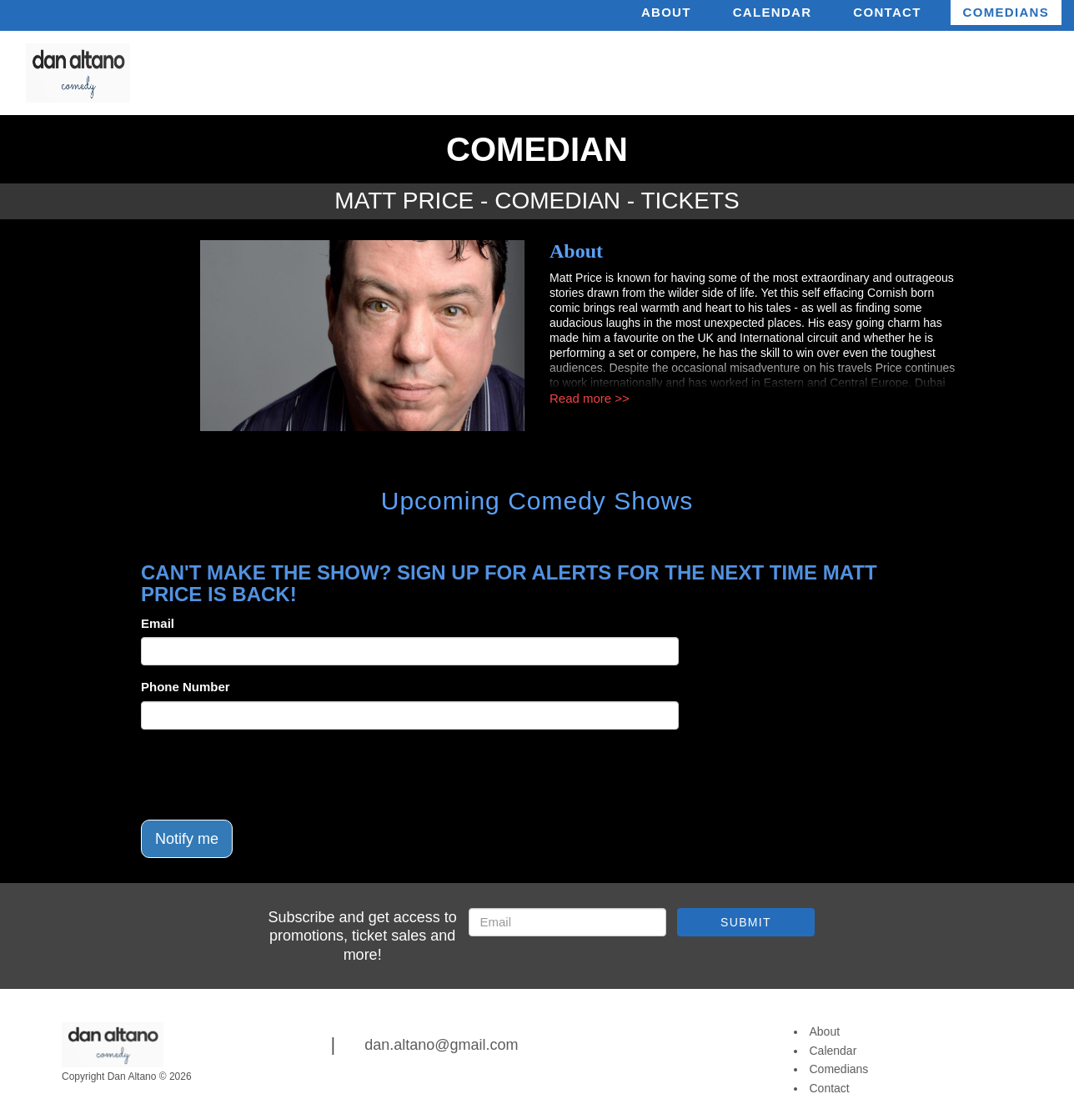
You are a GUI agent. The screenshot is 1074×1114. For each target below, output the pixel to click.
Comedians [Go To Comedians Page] (839, 1069)
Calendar (772, 12)
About (666, 12)
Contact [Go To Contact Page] (830, 1088)
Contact (887, 12)
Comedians (1006, 12)
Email (157, 623)
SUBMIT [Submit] (745, 922)
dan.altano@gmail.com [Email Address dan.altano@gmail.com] (441, 1044)
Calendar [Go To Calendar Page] (833, 1050)
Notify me (186, 838)
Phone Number (185, 687)
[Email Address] (567, 922)
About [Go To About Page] (825, 1031)
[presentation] (267, 774)
